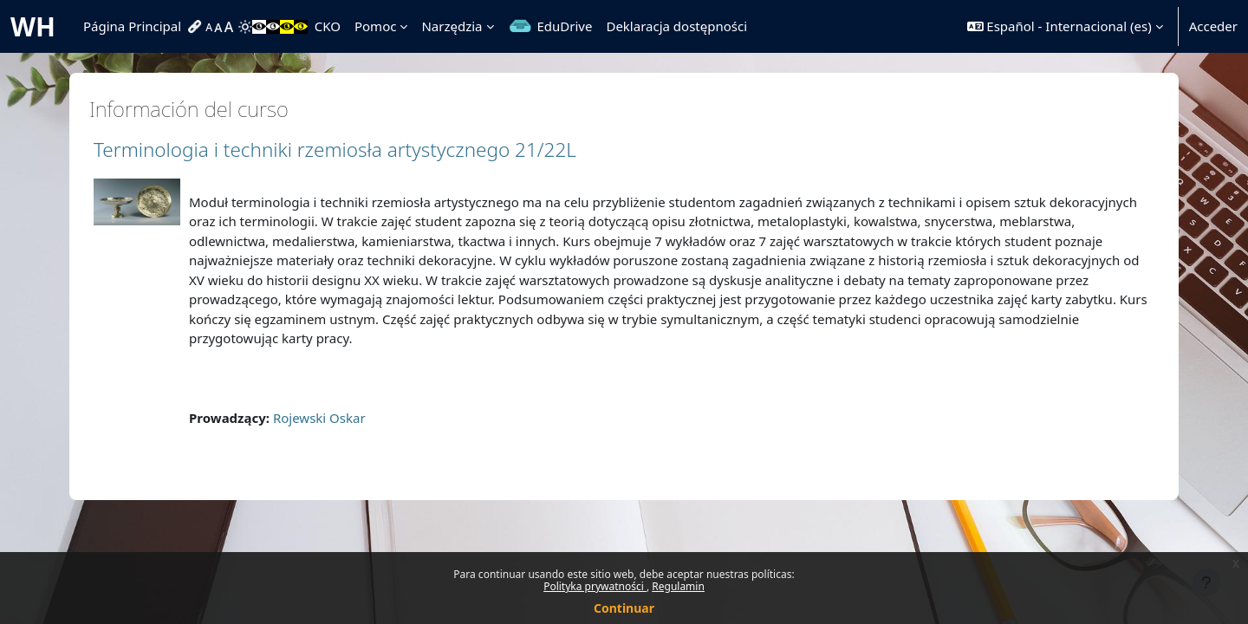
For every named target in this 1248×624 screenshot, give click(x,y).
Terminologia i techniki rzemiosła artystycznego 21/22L (335, 149)
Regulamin (678, 586)
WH (32, 26)
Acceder (1213, 26)
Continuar (624, 608)
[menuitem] (196, 27)
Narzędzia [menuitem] (451, 26)
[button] (1065, 26)
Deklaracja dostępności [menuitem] (676, 26)
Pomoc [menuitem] (375, 26)
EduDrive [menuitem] (565, 26)
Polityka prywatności (595, 586)
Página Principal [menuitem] (132, 26)
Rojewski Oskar (319, 417)
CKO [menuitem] (328, 26)
